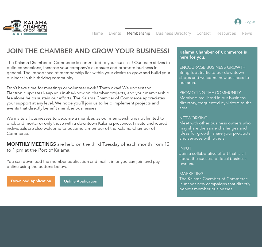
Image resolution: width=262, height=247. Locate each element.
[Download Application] (31, 181)
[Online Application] (81, 181)
